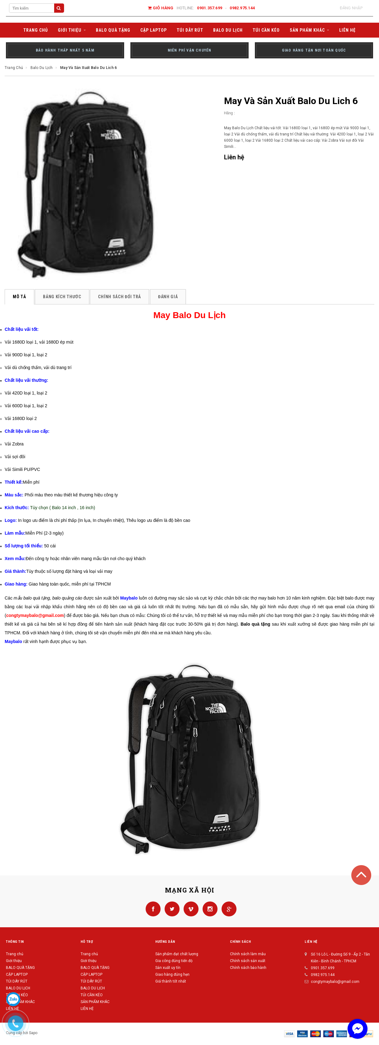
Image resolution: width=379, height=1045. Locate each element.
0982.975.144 (242, 8)
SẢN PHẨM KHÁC (20, 1002)
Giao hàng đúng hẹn (172, 974)
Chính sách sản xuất (247, 961)
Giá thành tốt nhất (170, 981)
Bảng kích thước (62, 296)
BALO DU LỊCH (18, 988)
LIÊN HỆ (87, 1008)
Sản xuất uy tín (167, 967)
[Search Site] (32, 8)
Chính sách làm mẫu (248, 954)
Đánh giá (168, 296)
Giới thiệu (14, 961)
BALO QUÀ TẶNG (20, 967)
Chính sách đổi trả (119, 296)
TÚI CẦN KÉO (92, 995)
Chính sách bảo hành (248, 967)
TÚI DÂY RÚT (16, 981)
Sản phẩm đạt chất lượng (176, 954)
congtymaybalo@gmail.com (335, 981)
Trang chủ (14, 954)
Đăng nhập (351, 8)
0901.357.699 (209, 8)
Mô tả (19, 296)
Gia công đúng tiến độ (174, 961)
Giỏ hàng (160, 8)
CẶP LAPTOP (17, 974)
